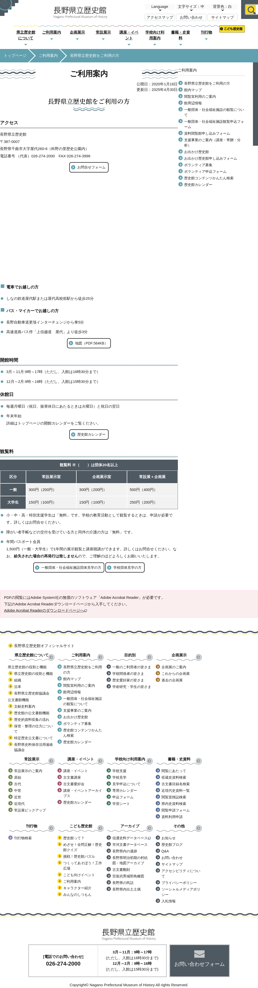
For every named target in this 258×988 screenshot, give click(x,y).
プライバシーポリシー (179, 883)
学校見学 (119, 777)
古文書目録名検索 (176, 784)
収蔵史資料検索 (174, 777)
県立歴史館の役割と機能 (33, 674)
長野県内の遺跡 (124, 851)
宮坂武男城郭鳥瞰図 (128, 876)
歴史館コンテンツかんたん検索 (209, 178)
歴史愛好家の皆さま (128, 680)
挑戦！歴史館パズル (79, 856)
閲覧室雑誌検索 (174, 797)
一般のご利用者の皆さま (131, 667)
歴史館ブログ (172, 845)
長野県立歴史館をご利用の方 (207, 83)
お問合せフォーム (91, 167)
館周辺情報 (193, 103)
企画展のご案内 (174, 667)
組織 (17, 680)
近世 (17, 797)
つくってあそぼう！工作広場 (82, 865)
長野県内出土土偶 (126, 889)
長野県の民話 (123, 883)
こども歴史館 (232, 32)
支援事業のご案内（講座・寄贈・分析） (212, 142)
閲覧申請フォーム (176, 810)
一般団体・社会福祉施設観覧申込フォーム (214, 124)
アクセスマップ (160, 17)
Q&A (165, 851)
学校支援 (119, 771)
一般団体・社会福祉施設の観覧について (214, 112)
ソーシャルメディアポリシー (181, 892)
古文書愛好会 (73, 784)
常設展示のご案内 (28, 771)
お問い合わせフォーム (199, 964)
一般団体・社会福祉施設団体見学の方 (71, 567)
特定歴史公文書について (33, 738)
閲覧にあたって (174, 771)
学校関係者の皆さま (128, 674)
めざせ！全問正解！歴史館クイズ (82, 847)
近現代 (19, 804)
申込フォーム (123, 797)
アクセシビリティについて (181, 873)
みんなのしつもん (77, 895)
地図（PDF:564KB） (91, 343)
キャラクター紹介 (77, 888)
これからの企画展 (176, 674)
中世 (17, 790)
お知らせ (169, 838)
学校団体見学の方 (127, 567)
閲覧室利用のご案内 (200, 96)
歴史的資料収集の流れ (31, 720)
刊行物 (206, 32)
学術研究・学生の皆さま (131, 687)
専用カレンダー (124, 790)
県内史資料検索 (174, 804)
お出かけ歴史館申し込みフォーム (210, 158)
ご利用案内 (51, 32)
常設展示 (103, 32)
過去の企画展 (172, 680)
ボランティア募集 (198, 165)
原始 (17, 777)
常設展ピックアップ (30, 810)
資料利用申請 (172, 817)
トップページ (15, 55)
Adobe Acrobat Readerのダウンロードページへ (45, 610)
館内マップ (193, 90)
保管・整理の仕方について (33, 728)
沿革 (17, 687)
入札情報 (169, 901)
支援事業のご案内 (77, 710)
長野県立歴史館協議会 (31, 693)
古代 (17, 784)
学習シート (121, 804)
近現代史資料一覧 (176, 790)
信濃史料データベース (131, 838)
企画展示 (77, 32)
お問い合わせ (191, 17)
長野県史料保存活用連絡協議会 (33, 747)
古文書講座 (72, 777)
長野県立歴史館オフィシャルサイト (44, 646)
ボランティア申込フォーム (205, 171)
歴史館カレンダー (91, 434)
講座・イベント (75, 771)
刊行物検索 (23, 838)
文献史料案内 (24, 706)
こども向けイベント (79, 875)
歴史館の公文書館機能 (31, 713)
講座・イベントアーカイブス (82, 793)
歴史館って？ (73, 838)
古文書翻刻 (121, 870)
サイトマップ (222, 17)
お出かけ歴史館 (196, 152)
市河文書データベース (130, 845)
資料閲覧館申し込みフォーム (207, 133)
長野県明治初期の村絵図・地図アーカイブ (130, 860)
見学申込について (126, 784)
